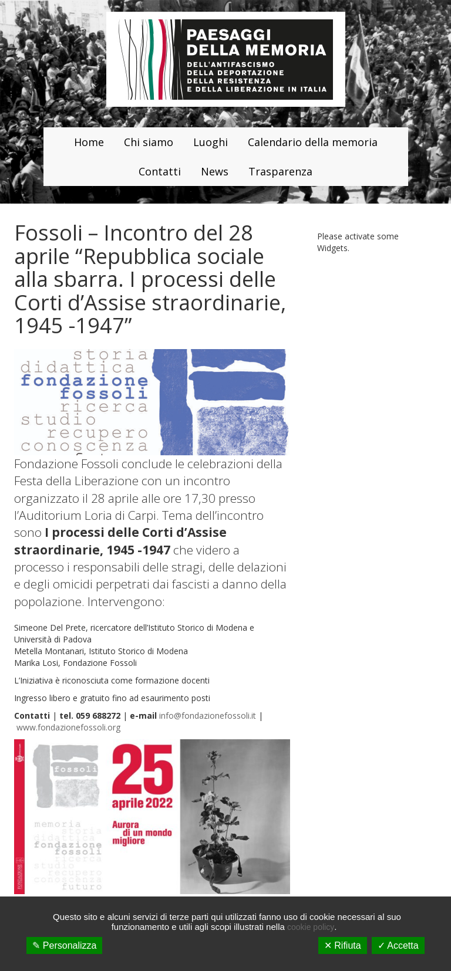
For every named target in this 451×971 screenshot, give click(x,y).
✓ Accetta (398, 945)
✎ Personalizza (64, 945)
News (214, 171)
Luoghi (210, 142)
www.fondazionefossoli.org (68, 727)
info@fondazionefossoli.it (207, 715)
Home (89, 142)
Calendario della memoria (313, 142)
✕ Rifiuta (342, 945)
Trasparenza (280, 171)
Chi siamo (148, 142)
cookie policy (310, 927)
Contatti (160, 171)
